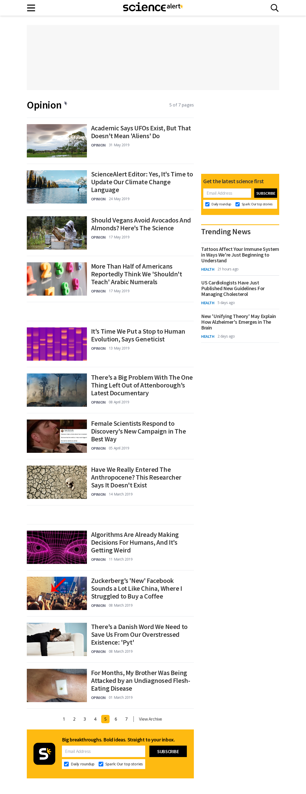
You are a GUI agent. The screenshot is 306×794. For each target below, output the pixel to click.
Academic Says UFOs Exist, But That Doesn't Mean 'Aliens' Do (141, 132)
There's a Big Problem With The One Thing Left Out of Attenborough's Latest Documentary (142, 385)
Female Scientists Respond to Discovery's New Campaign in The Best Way (138, 431)
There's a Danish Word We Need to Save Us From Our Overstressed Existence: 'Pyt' (139, 634)
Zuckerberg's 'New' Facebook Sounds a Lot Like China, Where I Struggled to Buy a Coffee (136, 588)
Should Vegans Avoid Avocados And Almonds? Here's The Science (141, 224)
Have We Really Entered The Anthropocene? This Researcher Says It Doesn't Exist (136, 477)
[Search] (274, 7)
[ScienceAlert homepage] (153, 7)
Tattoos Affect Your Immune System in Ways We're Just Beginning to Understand (240, 254)
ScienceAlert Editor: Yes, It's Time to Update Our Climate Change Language (142, 182)
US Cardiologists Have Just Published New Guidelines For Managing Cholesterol (233, 288)
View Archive (150, 719)
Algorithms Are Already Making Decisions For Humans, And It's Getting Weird (135, 542)
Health (207, 269)
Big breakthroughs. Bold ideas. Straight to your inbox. (118, 739)
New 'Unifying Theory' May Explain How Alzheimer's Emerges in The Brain (238, 322)
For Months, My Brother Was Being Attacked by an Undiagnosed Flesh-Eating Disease (140, 680)
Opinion (98, 145)
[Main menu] (31, 7)
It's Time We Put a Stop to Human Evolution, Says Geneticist (138, 335)
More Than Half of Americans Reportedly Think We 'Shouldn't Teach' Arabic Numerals (136, 274)
